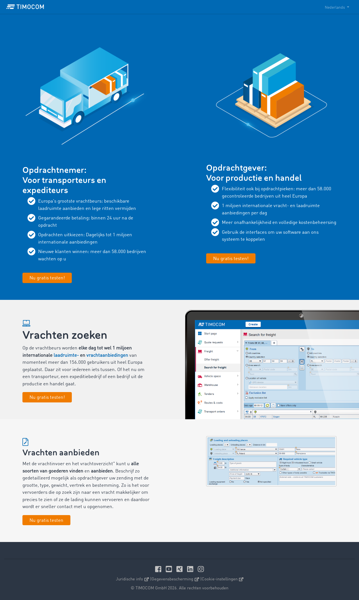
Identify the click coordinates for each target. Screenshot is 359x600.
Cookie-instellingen (222, 579)
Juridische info (132, 579)
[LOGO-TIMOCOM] (25, 7)
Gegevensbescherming (175, 579)
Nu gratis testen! (47, 397)
